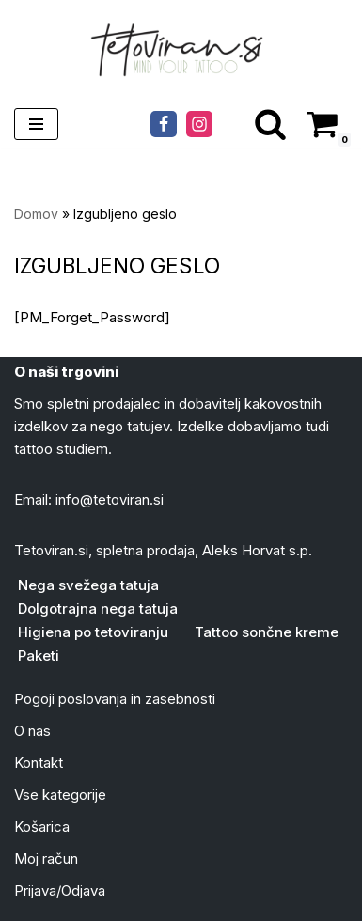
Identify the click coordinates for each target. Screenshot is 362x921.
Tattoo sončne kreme (266, 632)
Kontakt (38, 763)
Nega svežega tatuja (88, 585)
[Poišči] (270, 123)
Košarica (42, 826)
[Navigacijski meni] (36, 124)
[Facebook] (163, 124)
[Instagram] (199, 124)
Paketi (38, 655)
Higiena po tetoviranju (93, 632)
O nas (32, 731)
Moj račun (46, 858)
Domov (36, 214)
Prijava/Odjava (59, 890)
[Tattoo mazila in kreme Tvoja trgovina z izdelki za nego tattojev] (181, 50)
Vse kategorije (60, 795)
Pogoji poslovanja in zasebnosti (114, 699)
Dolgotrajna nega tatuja (98, 608)
